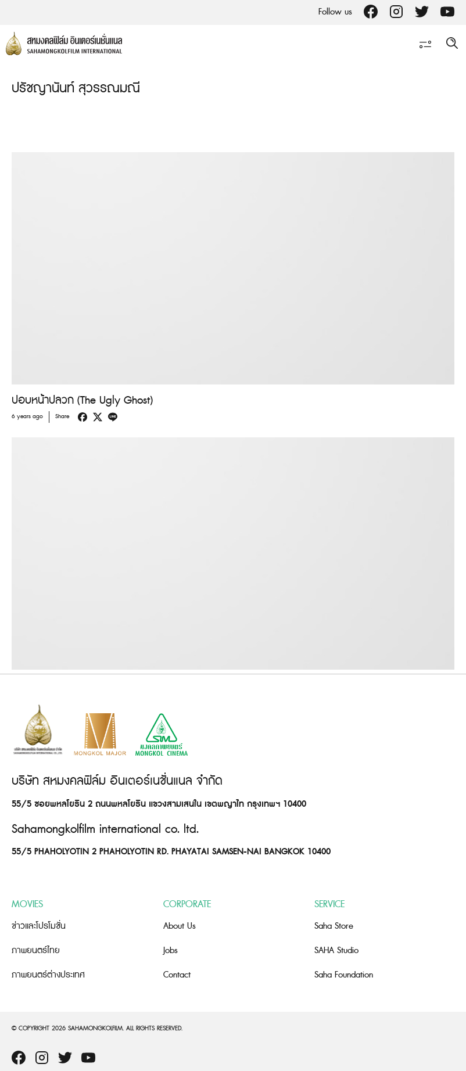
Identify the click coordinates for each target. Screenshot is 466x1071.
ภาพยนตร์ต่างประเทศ (48, 975)
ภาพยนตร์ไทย (36, 950)
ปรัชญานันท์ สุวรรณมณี (76, 88)
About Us (179, 926)
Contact (177, 975)
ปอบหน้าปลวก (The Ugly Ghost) (82, 400)
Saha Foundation (343, 975)
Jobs (170, 950)
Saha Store (333, 926)
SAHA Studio (336, 950)
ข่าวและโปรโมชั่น (39, 926)
